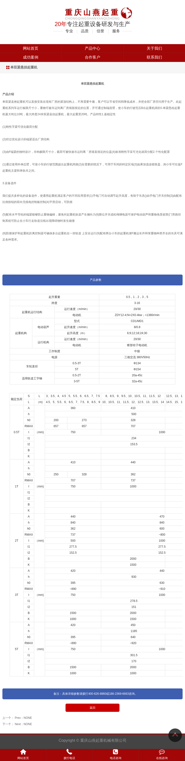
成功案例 (30, 57)
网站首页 (30, 48)
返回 (92, 707)
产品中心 (92, 48)
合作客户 (92, 57)
